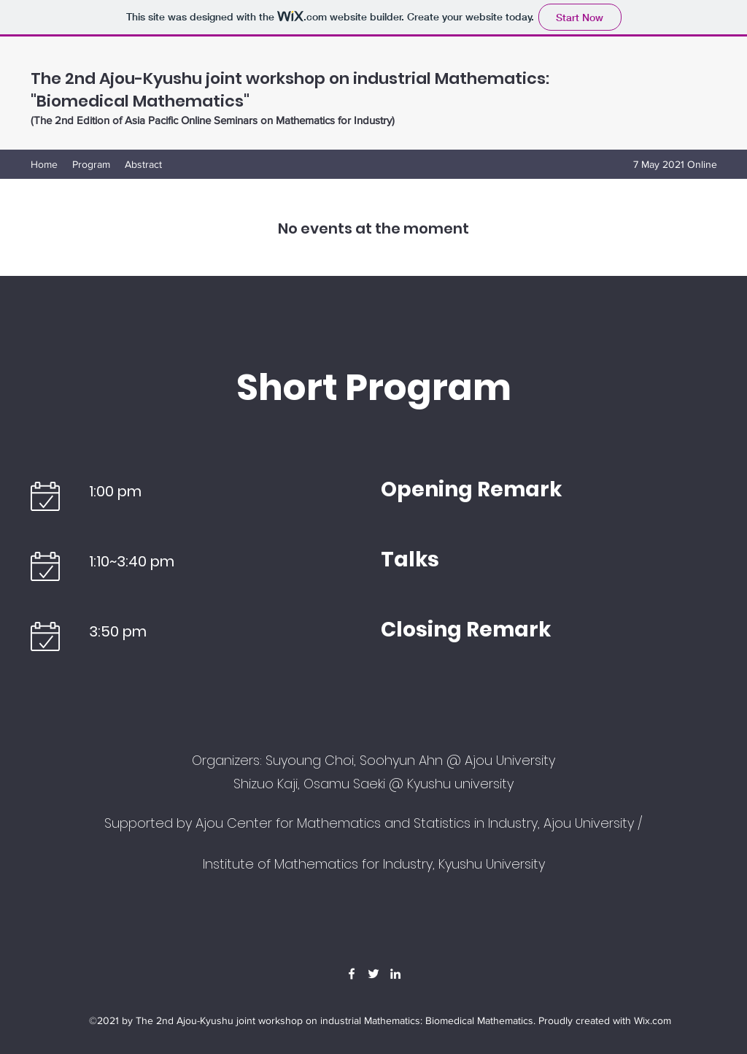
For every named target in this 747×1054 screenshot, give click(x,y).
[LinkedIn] (395, 973)
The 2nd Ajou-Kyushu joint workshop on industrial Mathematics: (290, 78)
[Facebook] (351, 973)
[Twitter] (373, 973)
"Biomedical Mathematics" (140, 101)
